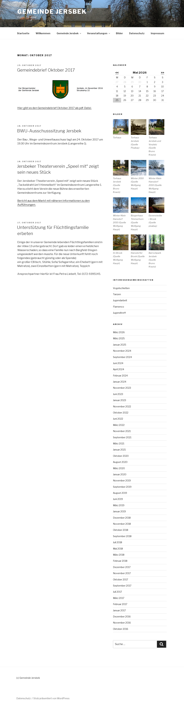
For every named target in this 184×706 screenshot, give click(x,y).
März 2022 (119, 425)
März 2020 (119, 468)
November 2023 (122, 387)
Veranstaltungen (98, 33)
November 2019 (122, 480)
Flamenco (118, 306)
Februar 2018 (120, 560)
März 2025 (119, 338)
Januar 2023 (119, 400)
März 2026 (119, 332)
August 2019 (120, 492)
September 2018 (122, 536)
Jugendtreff (119, 312)
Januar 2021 (119, 449)
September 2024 (122, 357)
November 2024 (122, 350)
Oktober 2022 (120, 412)
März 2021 (118, 443)
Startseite (23, 33)
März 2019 (118, 505)
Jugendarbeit (120, 300)
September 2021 (122, 437)
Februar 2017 (120, 604)
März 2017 (118, 598)
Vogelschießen (121, 288)
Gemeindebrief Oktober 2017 (46, 70)
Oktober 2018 (120, 530)
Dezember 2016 (122, 616)
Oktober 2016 (120, 629)
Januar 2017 (119, 610)
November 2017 (122, 573)
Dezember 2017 (121, 567)
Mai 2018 (118, 548)
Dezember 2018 (122, 517)
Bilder (119, 33)
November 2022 (122, 406)
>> (162, 72)
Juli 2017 (117, 591)
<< (117, 72)
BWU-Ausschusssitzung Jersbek (49, 130)
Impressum (157, 33)
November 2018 (122, 523)
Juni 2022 (118, 418)
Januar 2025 (119, 344)
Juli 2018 (117, 542)
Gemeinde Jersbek (52, 11)
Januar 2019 (119, 511)
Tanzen (117, 294)
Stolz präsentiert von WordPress (51, 698)
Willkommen (43, 33)
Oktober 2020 (121, 455)
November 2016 (122, 622)
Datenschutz (137, 33)
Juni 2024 (118, 363)
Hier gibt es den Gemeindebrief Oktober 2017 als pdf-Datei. (54, 108)
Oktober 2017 (120, 579)
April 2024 (118, 369)
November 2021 (122, 431)
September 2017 (122, 585)
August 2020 (120, 462)
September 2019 (122, 486)
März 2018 (118, 554)
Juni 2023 (118, 394)
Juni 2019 (118, 499)
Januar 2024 (119, 381)
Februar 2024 (120, 375)
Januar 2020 (119, 474)
